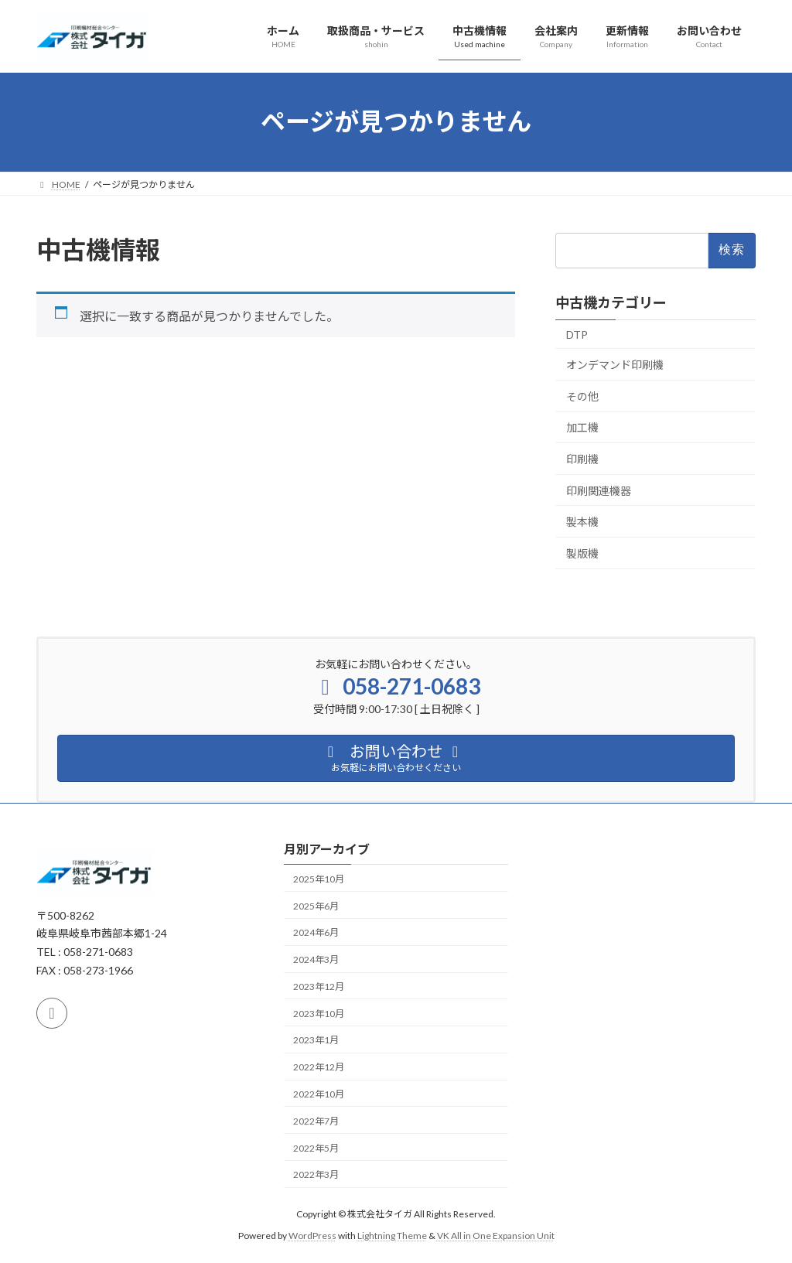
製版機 (582, 552)
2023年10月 (318, 1013)
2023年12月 (318, 986)
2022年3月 (316, 1174)
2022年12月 (318, 1067)
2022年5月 (316, 1148)
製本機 (582, 521)
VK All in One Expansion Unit (496, 1235)
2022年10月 (318, 1094)
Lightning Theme (392, 1235)
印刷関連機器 (598, 490)
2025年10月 (318, 879)
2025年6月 (316, 906)
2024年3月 (316, 959)
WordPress (312, 1235)
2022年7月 (316, 1121)
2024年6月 (316, 932)
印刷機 (582, 459)
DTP (577, 333)
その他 (582, 395)
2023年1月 (316, 1040)
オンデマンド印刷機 (615, 364)
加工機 (582, 427)
